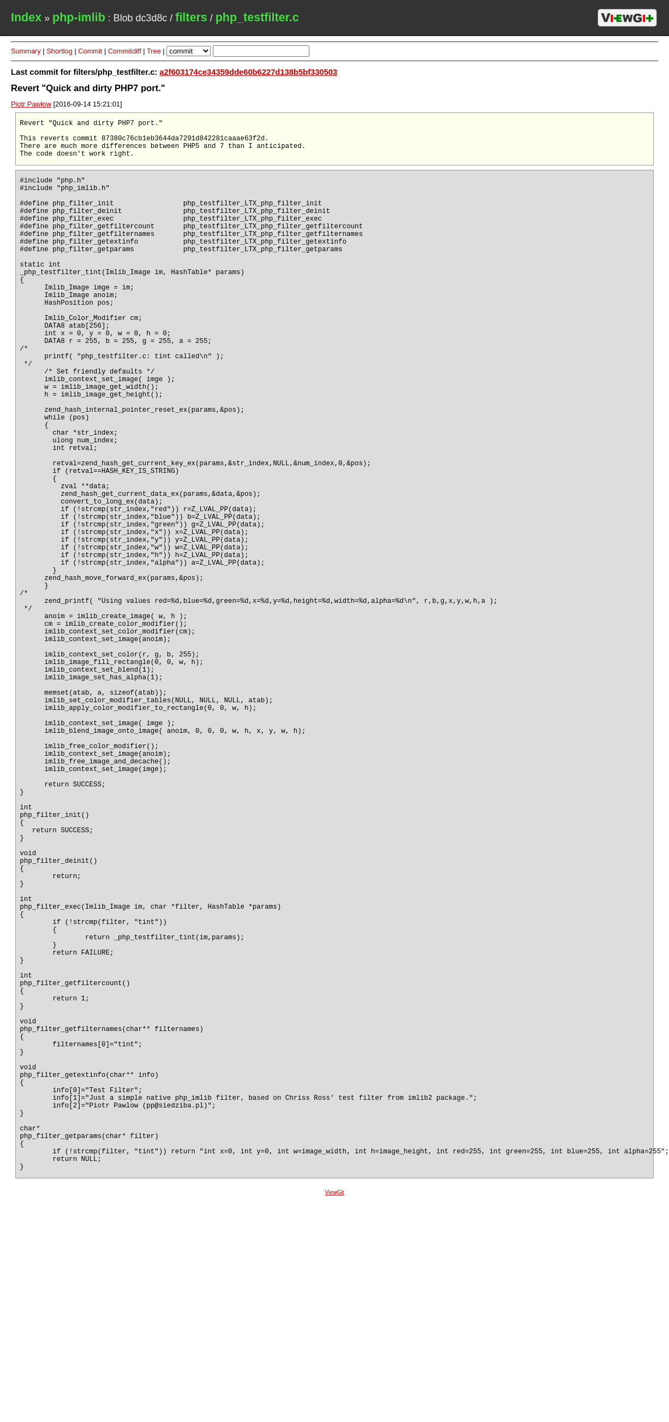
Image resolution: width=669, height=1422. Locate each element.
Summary (26, 51)
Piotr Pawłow (31, 104)
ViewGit (334, 1414)
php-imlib (78, 17)
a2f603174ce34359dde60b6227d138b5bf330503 (248, 72)
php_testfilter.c (257, 17)
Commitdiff (124, 51)
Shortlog (59, 51)
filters (191, 17)
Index (26, 17)
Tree (154, 51)
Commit (90, 51)
